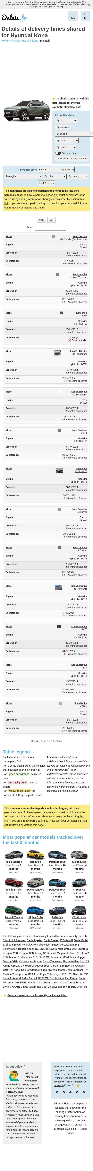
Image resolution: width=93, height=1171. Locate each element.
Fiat (16, 969)
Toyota (60, 948)
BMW (44, 957)
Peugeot (10, 953)
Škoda (13, 944)
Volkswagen (48, 944)
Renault (29, 944)
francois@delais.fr (23, 1133)
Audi (84, 961)
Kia (83, 974)
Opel (80, 948)
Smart (81, 986)
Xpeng (32, 948)
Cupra (52, 961)
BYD (66, 940)
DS (44, 948)
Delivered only (69, 153)
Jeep (74, 969)
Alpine (10, 965)
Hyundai (56, 969)
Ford (40, 974)
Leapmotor (24, 974)
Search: (30, 227)
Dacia (34, 940)
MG (66, 957)
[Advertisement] (46, 70)
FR (85, 14)
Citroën (14, 940)
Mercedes (28, 957)
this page (38, 207)
